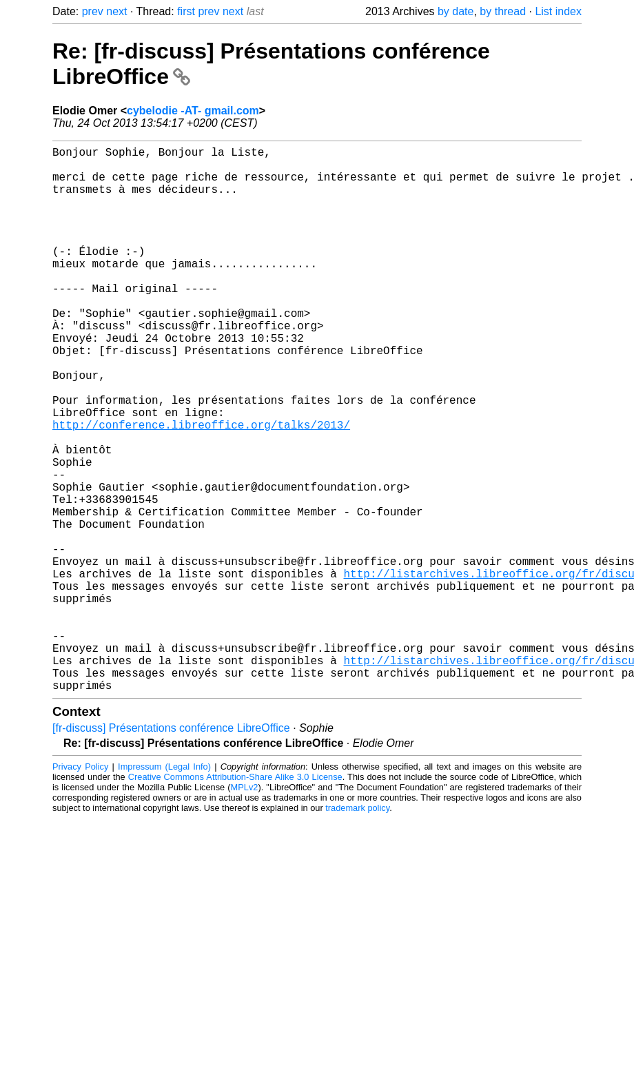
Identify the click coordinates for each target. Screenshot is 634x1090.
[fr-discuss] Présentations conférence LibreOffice (171, 849)
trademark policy (357, 929)
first (186, 11)
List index (558, 11)
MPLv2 (244, 908)
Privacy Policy (80, 888)
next (116, 11)
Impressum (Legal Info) (164, 888)
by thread (503, 11)
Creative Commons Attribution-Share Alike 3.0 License (235, 898)
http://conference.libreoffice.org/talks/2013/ (201, 487)
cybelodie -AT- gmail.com (193, 110)
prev (92, 11)
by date (455, 11)
